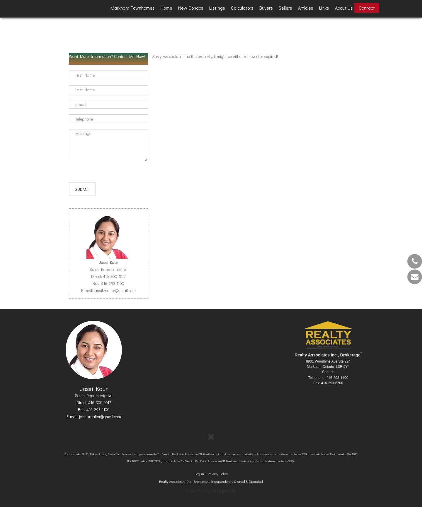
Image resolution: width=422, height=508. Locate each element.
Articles (305, 8)
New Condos (190, 8)
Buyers (266, 8)
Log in (199, 474)
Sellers (285, 8)
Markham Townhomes (132, 8)
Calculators (242, 8)
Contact (367, 8)
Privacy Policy (218, 474)
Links (324, 8)
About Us (344, 8)
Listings (217, 8)
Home (166, 8)
